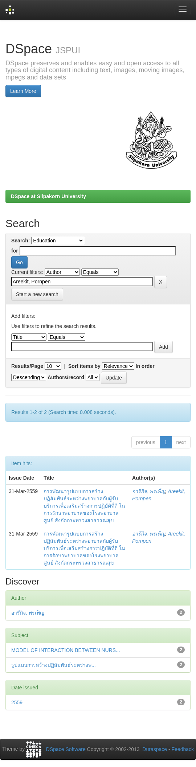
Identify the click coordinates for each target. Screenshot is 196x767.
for (14, 251)
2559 (17, 702)
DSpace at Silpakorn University (48, 196)
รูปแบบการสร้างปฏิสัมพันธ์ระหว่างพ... (53, 665)
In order (145, 366)
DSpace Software (66, 749)
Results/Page (27, 366)
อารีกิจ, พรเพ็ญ (148, 491)
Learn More (23, 91)
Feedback (183, 749)
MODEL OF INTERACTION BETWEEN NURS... (65, 650)
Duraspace (154, 749)
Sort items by (84, 366)
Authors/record (66, 377)
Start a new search (37, 294)
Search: (20, 240)
